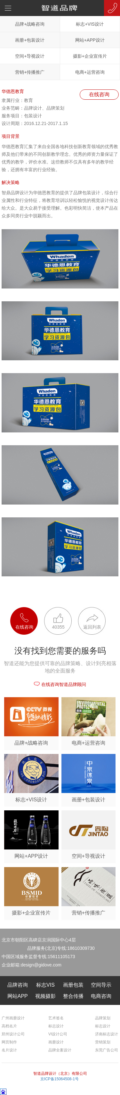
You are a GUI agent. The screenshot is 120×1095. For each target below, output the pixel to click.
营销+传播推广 (29, 72)
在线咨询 (99, 94)
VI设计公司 (57, 1034)
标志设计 (56, 1026)
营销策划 (102, 1042)
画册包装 (73, 985)
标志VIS (45, 985)
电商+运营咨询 (90, 72)
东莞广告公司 (106, 1050)
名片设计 (9, 1050)
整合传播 (73, 996)
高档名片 (9, 1026)
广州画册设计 (13, 1018)
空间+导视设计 (29, 56)
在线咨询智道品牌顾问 (60, 684)
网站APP (17, 996)
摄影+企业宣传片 (90, 56)
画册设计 (56, 1042)
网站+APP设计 (90, 40)
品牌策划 (102, 1018)
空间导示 (101, 985)
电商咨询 (101, 996)
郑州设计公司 (13, 1034)
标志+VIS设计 (90, 24)
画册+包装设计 (29, 40)
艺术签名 (56, 1018)
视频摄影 (45, 996)
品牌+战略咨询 (29, 24)
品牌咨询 (17, 985)
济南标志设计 (106, 1034)
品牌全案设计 (59, 1050)
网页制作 (9, 1042)
